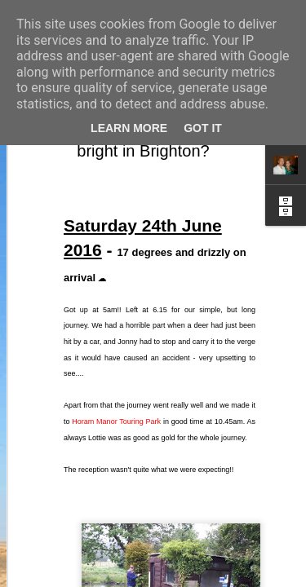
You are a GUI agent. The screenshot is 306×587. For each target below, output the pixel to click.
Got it (203, 128)
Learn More (129, 128)
